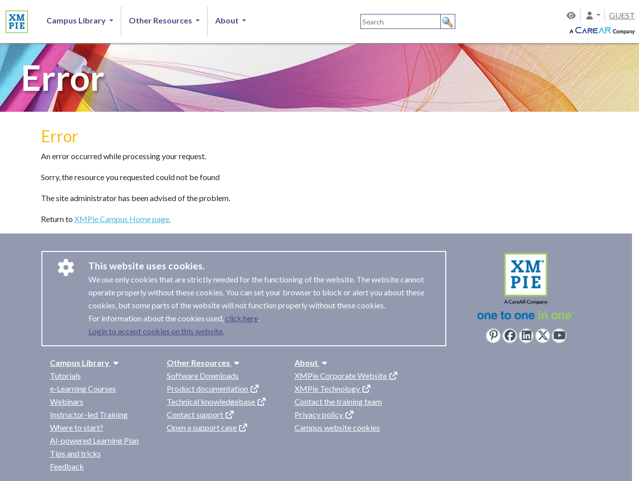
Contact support (201, 414)
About (312, 362)
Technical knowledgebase (217, 401)
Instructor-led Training (89, 414)
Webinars (66, 401)
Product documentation (213, 388)
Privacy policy (324, 414)
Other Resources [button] (161, 20)
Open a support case (207, 427)
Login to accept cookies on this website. (156, 331)
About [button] (227, 20)
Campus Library (85, 362)
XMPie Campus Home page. (122, 219)
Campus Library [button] (76, 20)
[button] (593, 15)
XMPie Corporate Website (346, 375)
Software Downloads (203, 375)
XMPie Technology (333, 388)
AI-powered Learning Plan (94, 440)
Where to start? (76, 427)
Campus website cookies (337, 427)
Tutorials (65, 375)
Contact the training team (338, 401)
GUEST (622, 15)
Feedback (67, 466)
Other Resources (204, 362)
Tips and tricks (75, 453)
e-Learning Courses (83, 388)
